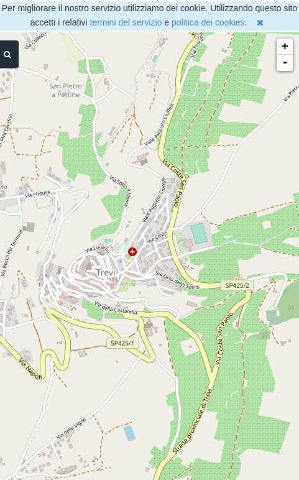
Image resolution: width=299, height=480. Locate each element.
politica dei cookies (208, 22)
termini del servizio (126, 22)
